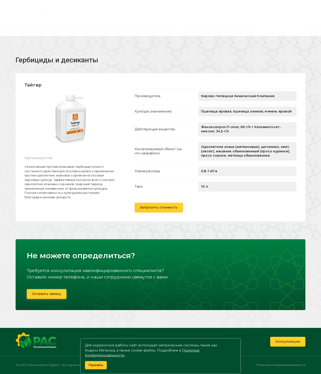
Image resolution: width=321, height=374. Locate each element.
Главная (29, 29)
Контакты (231, 29)
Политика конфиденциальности (280, 365)
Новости (183, 29)
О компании (79, 29)
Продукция (133, 29)
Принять (95, 365)
